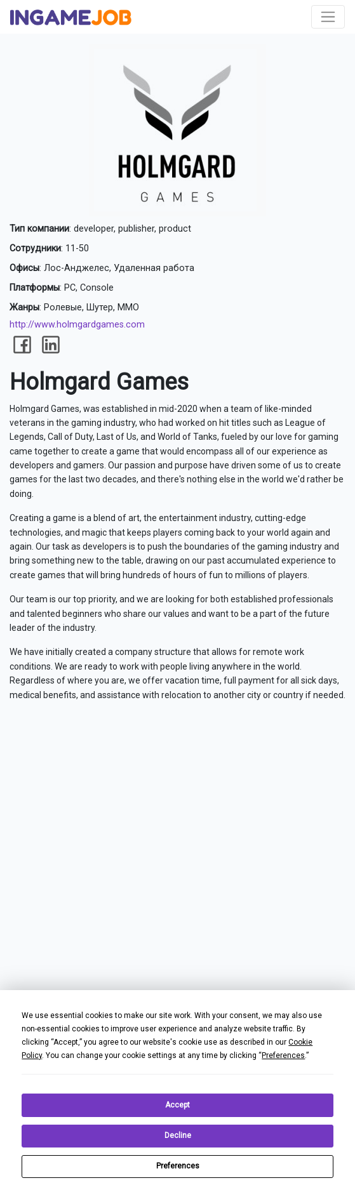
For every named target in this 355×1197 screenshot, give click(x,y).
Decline (177, 1135)
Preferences (177, 1165)
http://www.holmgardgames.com (77, 324)
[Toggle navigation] (328, 17)
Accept (177, 1105)
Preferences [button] (283, 1055)
